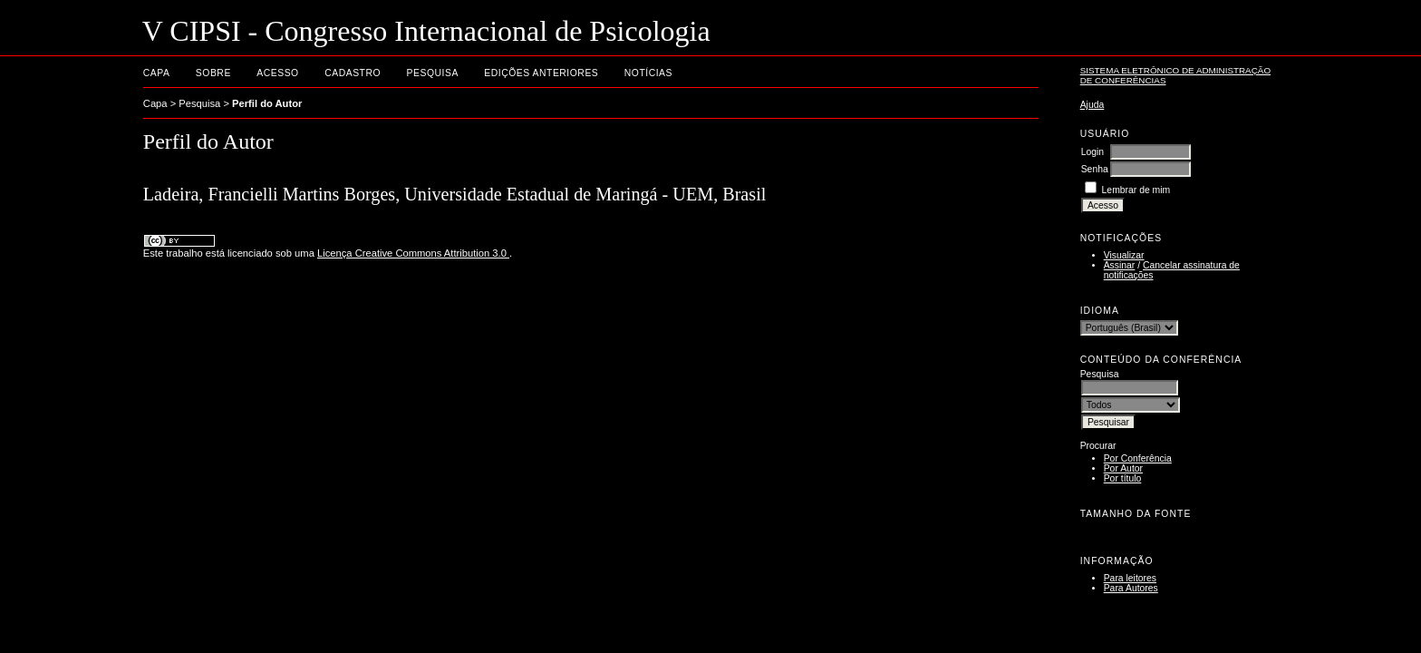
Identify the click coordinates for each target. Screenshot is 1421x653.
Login (1092, 152)
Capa (156, 73)
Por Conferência (1138, 458)
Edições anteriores (541, 73)
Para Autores (1131, 588)
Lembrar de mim (1136, 190)
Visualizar (1124, 255)
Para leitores (1130, 578)
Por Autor (1123, 468)
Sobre (213, 73)
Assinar (1120, 265)
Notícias (648, 73)
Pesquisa (433, 73)
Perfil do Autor (267, 103)
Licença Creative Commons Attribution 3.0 (413, 253)
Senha (1094, 169)
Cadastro (352, 73)
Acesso (277, 73)
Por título (1123, 478)
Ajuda (1092, 105)
